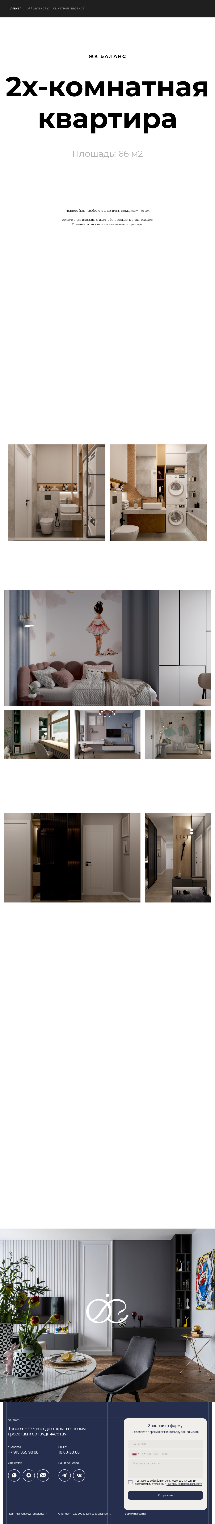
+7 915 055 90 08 (23, 1452)
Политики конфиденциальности (184, 1483)
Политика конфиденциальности (27, 1513)
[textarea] (165, 1468)
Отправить (165, 1495)
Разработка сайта (135, 1513)
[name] (165, 1444)
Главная (15, 8)
